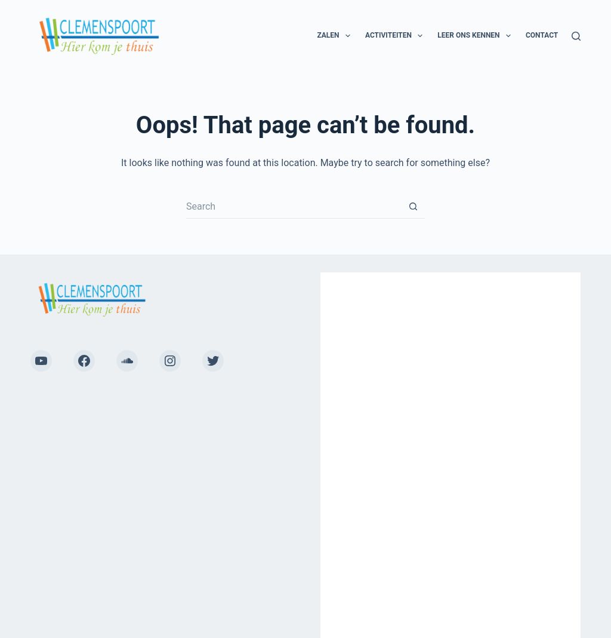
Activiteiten (396, 36)
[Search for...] (293, 207)
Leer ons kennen (476, 36)
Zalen (336, 36)
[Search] (576, 36)
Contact (542, 35)
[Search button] (413, 207)
